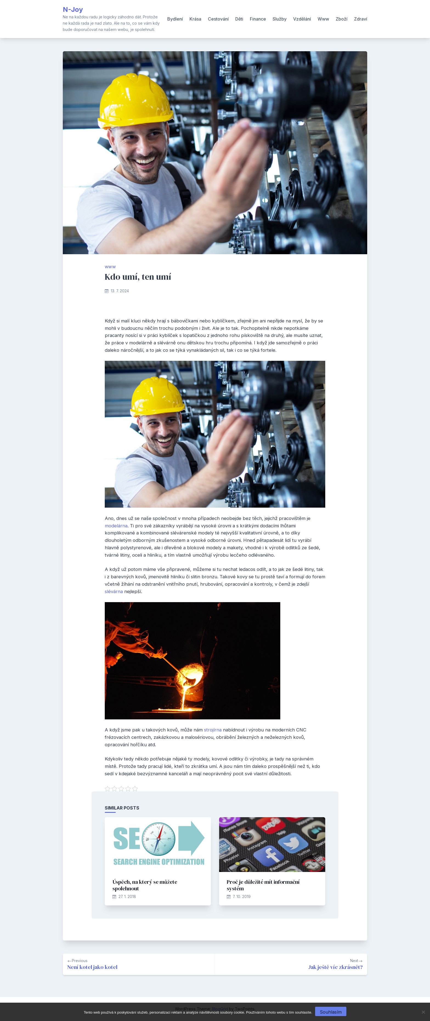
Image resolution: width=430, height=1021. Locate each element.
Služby (280, 19)
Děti (239, 19)
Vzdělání (302, 19)
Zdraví (360, 19)
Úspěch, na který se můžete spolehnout (144, 885)
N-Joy (73, 9)
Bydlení (175, 19)
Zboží (341, 19)
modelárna (116, 525)
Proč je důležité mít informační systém (263, 885)
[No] (423, 1012)
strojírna (213, 730)
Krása (195, 19)
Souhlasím (331, 1012)
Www (323, 19)
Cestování (218, 19)
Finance (258, 19)
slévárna (114, 591)
